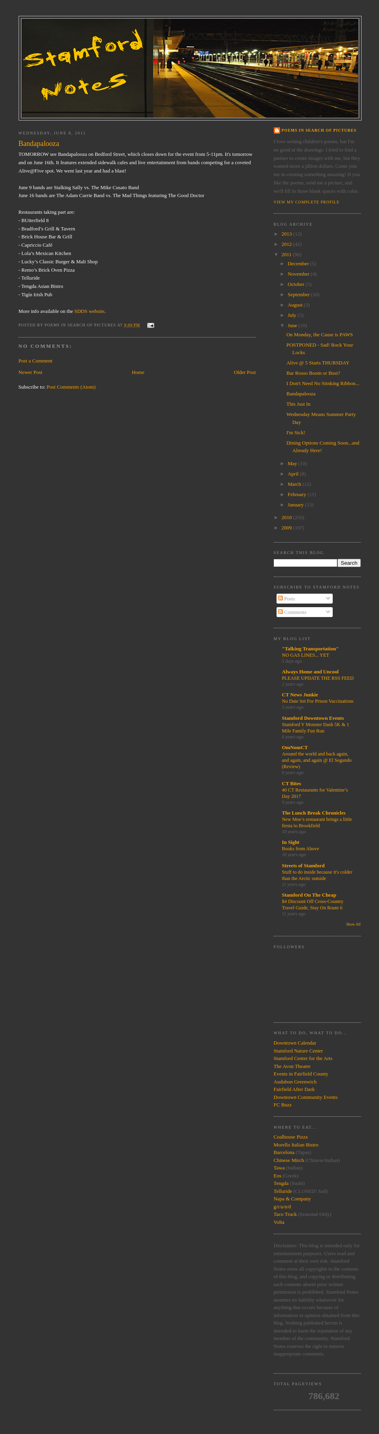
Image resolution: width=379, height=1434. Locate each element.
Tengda (281, 1183)
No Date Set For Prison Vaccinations (318, 701)
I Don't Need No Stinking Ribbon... (322, 383)
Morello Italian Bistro (296, 1145)
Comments (292, 612)
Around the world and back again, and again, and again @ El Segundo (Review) (317, 760)
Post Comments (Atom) (71, 387)
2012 (287, 244)
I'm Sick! (295, 432)
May (293, 463)
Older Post (245, 372)
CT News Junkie (300, 695)
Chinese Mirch (289, 1160)
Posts (286, 599)
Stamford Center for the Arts (303, 1058)
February (297, 494)
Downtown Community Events (306, 1097)
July (293, 315)
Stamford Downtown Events (313, 718)
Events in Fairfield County (301, 1074)
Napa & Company (292, 1199)
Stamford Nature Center (298, 1051)
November (299, 274)
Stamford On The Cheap (309, 895)
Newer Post (30, 372)
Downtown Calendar (295, 1043)
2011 (287, 254)
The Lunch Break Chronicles (314, 813)
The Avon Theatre (292, 1066)
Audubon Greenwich (295, 1082)
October (296, 284)
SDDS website (89, 311)
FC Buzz (283, 1105)
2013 (287, 234)
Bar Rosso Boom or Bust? (313, 373)
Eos (278, 1176)
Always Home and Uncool (310, 672)
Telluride (283, 1191)
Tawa (279, 1168)
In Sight (290, 842)
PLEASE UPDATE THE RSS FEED (318, 678)
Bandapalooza (301, 394)
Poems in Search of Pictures (319, 130)
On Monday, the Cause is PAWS (319, 334)
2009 (287, 528)
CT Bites (291, 783)
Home (138, 372)
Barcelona (284, 1152)
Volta (279, 1222)
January (296, 505)
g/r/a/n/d (282, 1207)
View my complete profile (307, 202)
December (299, 263)
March (295, 484)
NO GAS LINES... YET (306, 655)
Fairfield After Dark (294, 1089)
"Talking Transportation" (310, 649)
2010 (287, 517)
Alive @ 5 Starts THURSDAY (317, 363)
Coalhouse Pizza (291, 1137)
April (294, 474)
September (299, 294)
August (296, 305)
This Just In (298, 404)
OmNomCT (295, 747)
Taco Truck (285, 1214)
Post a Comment (36, 361)
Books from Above (300, 848)
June (293, 325)
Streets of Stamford (303, 865)
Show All (353, 924)
